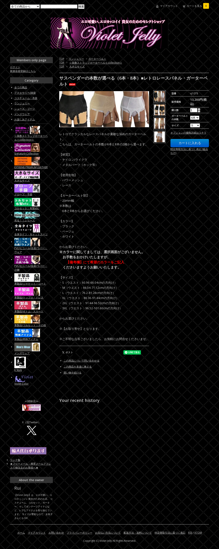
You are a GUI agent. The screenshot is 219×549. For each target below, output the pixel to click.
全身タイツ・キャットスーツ (31, 234)
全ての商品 (20, 87)
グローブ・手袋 (23, 194)
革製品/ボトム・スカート (28, 311)
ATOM (198, 532)
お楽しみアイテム (24, 119)
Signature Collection (26, 153)
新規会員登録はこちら (23, 71)
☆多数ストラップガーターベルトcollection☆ (95, 62)
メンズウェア (22, 114)
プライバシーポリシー (79, 532)
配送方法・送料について (138, 532)
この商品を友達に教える (78, 366)
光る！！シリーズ (24, 220)
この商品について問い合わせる (81, 360)
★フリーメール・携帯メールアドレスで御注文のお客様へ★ (30, 465)
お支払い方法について (108, 532)
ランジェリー (76, 59)
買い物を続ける (72, 372)
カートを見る (198, 6)
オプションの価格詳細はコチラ (188, 132)
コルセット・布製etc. (26, 208)
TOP (61, 59)
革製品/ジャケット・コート (30, 283)
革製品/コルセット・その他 (30, 325)
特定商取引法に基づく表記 (170, 532)
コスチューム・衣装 (25, 98)
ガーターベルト (97, 59)
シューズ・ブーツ (24, 109)
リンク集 (15, 460)
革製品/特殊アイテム (26, 339)
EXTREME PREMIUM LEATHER (31, 167)
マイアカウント (169, 6)
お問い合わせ (56, 532)
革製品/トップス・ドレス (28, 297)
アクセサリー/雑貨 (25, 93)
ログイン (15, 67)
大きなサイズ (77, 66)
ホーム (21, 532)
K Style (18, 370)
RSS (190, 532)
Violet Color (21, 383)
